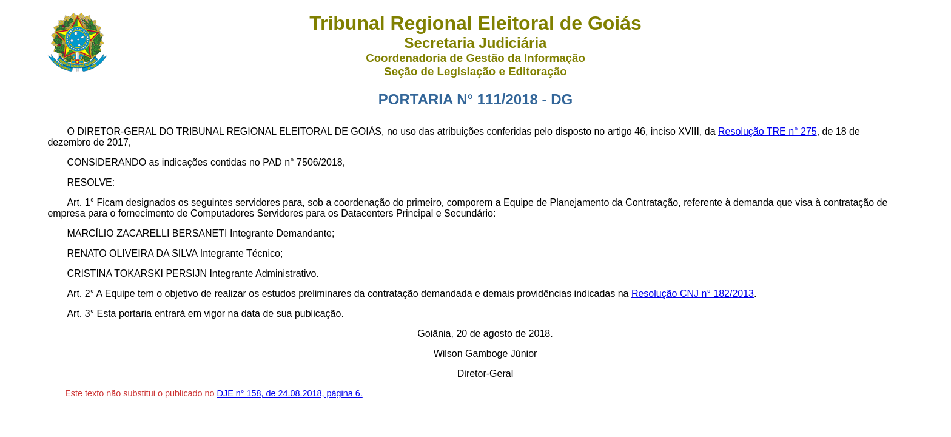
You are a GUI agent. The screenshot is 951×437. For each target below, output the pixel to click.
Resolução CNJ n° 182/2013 (692, 293)
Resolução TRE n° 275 (767, 131)
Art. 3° (80, 313)
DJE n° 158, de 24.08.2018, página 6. (290, 393)
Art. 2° (80, 293)
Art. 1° (80, 202)
